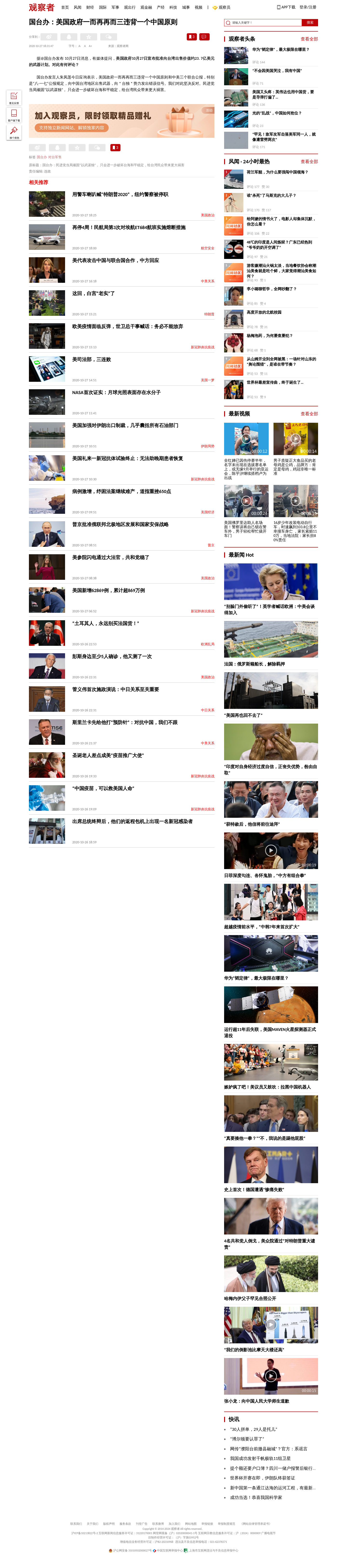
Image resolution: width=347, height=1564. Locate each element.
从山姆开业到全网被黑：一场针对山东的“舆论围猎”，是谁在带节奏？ (281, 362)
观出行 (130, 7)
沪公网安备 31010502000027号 (130, 1550)
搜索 (310, 22)
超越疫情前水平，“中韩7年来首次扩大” (262, 927)
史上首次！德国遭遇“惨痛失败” (254, 1189)
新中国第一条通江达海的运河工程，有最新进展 (275, 1488)
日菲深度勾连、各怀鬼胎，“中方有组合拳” (265, 875)
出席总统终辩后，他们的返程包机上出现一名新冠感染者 (132, 821)
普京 (211, 545)
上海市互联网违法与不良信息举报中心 (211, 1550)
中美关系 (207, 281)
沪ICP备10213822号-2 (84, 1533)
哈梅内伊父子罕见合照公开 (250, 1298)
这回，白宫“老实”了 (93, 293)
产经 (161, 7)
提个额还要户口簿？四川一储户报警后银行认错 (275, 1468)
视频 (198, 7)
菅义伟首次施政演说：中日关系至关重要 (115, 689)
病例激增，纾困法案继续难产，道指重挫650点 (121, 491)
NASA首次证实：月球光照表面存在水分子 (116, 392)
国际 (103, 7)
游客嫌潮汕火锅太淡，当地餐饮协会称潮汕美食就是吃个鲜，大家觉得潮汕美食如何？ (281, 270)
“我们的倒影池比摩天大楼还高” (254, 1350)
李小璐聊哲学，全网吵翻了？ (272, 289)
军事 (115, 7)
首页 (65, 7)
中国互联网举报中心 (168, 1550)
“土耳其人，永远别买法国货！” (105, 623)
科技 (173, 7)
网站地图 (191, 1523)
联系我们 (76, 1523)
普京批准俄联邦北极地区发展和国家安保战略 (120, 524)
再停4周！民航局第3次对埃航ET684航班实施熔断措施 (129, 227)
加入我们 (174, 1523)
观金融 (146, 7)
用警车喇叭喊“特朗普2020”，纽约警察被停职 (120, 194)
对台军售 (55, 157)
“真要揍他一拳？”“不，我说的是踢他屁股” (264, 1138)
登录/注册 (308, 7)
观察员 (222, 8)
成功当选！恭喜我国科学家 (256, 1497)
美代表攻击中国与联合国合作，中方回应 (115, 260)
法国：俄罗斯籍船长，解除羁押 (254, 664)
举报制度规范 (226, 1523)
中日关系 (207, 710)
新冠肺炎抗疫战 (202, 347)
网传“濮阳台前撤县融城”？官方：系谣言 (268, 1449)
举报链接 (207, 1523)
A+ (90, 46)
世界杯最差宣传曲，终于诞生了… (275, 382)
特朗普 (209, 314)
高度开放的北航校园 (264, 312)
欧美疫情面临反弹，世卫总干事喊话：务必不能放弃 (127, 326)
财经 (90, 7)
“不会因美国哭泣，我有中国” (277, 70)
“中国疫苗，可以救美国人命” (103, 788)
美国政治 (207, 215)
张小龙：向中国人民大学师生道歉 (256, 1401)
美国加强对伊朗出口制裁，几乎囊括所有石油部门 (125, 425)
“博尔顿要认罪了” (247, 1439)
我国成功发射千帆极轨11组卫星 (260, 1458)
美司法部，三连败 (91, 359)
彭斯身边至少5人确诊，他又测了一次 (112, 656)
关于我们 (92, 1523)
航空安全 (207, 248)
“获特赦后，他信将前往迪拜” (252, 824)
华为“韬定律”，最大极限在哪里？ (281, 49)
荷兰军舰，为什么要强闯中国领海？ (277, 172)
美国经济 (207, 512)
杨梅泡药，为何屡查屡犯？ (270, 335)
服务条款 (125, 1523)
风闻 (77, 7)
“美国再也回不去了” (243, 715)
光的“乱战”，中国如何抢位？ (277, 113)
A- (80, 46)
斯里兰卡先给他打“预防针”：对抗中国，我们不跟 (125, 722)
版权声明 (109, 1523)
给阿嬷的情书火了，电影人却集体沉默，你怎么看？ (281, 221)
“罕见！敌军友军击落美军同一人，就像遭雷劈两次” (284, 137)
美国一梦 (207, 380)
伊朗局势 (207, 446)
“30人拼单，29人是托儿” (253, 1429)
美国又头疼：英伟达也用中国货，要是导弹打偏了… (283, 94)
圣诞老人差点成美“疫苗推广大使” (108, 755)
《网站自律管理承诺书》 (256, 1523)
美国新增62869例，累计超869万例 (108, 590)
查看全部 (309, 39)
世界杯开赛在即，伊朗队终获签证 (262, 1478)
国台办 (42, 157)
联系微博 (158, 1523)
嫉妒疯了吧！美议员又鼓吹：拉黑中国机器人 (267, 1087)
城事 (186, 7)
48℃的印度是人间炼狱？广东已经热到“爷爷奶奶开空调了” (279, 245)
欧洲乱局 (207, 644)
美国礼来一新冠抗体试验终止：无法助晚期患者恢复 (127, 458)
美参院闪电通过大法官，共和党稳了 (110, 557)
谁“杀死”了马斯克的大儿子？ (271, 195)
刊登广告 (141, 1523)
